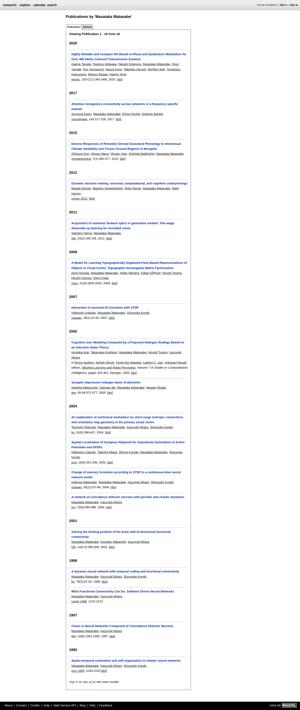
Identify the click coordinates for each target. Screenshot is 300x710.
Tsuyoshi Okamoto (83, 427)
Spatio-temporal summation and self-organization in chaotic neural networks (126, 660)
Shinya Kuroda (128, 452)
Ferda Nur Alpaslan (128, 362)
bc (72, 432)
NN (73, 238)
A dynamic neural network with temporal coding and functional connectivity (125, 571)
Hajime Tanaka (81, 64)
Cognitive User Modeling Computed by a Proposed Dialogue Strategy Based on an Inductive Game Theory (127, 345)
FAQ (92, 705)
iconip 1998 (79, 601)
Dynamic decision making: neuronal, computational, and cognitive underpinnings (129, 183)
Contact (21, 705)
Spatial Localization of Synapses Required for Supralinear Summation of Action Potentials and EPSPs (128, 445)
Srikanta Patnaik (175, 362)
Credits (35, 705)
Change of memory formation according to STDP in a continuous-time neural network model (126, 475)
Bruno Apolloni (84, 362)
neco (74, 283)
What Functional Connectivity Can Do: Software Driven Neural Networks (122, 591)
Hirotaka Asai (80, 352)
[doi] (119, 79)
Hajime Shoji (117, 74)
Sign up (294, 5)
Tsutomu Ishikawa (104, 64)
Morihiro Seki (156, 69)
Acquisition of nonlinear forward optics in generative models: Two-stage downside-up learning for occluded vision (122, 226)
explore (25, 5)
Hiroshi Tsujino (172, 273)
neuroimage (79, 119)
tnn (73, 507)
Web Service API (64, 705)
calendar (39, 5)
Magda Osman (81, 188)
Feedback (105, 705)
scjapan (76, 317)
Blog (83, 705)
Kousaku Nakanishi (113, 541)
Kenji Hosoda (80, 273)
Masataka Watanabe (156, 64)
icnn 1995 (77, 670)
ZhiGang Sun (80, 153)
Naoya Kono (113, 69)
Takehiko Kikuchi (135, 69)
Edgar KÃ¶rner (151, 273)
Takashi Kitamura (129, 64)
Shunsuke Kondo (138, 312)
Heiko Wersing (129, 273)
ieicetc (75, 79)
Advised (87, 27)
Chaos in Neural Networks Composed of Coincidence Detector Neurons (122, 626)
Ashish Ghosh (104, 362)
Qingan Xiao (118, 153)
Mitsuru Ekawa (98, 74)
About (8, 705)
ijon (73, 392)
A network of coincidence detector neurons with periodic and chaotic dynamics (127, 497)
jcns (74, 462)
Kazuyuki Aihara (137, 427)
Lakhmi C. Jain (153, 362)
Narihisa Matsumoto (84, 387)
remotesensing (81, 158)
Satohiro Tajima (81, 233)
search (52, 5)
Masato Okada (156, 387)
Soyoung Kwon (81, 114)
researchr (10, 5)
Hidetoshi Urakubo (83, 312)
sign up (87, 682)
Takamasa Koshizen (104, 352)
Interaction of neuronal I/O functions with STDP (105, 307)
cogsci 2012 (79, 198)
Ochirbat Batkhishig (142, 153)
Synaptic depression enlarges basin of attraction (106, 382)
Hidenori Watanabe (84, 482)
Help (47, 705)
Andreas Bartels (152, 114)
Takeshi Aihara (107, 452)
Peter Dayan (133, 188)
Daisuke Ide (107, 387)
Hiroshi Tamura (81, 278)
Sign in (283, 5)
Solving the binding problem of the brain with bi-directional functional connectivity (120, 534)
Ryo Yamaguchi (93, 69)
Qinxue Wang (100, 153)
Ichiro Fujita (101, 278)
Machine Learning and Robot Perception (109, 367)
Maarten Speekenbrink (108, 188)
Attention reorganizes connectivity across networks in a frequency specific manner (124, 106)
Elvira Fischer (131, 114)
